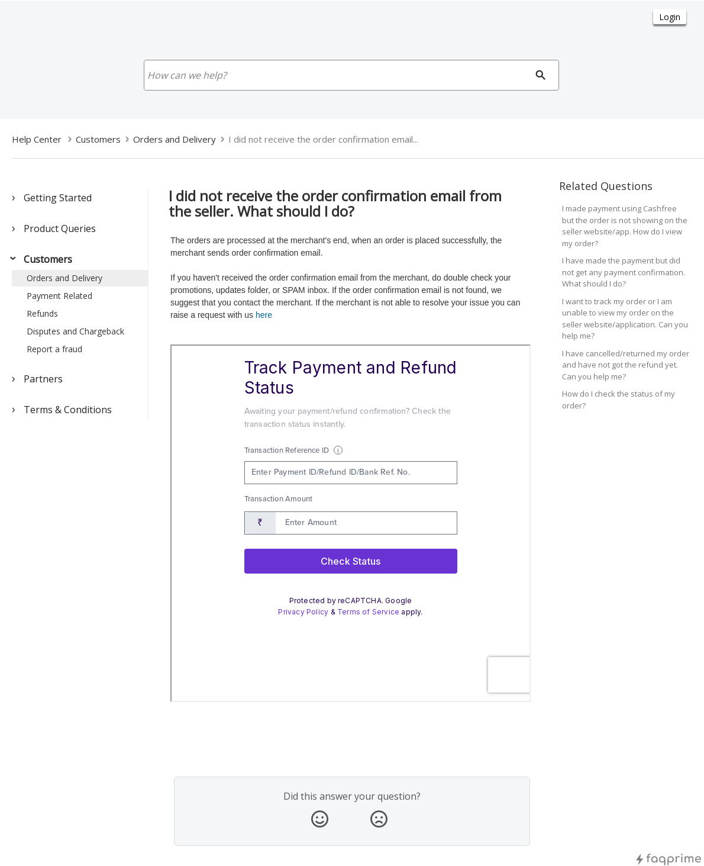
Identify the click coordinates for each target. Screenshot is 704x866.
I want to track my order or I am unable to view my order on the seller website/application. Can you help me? (625, 319)
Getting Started (58, 197)
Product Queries (60, 228)
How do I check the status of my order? (618, 399)
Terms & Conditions (68, 409)
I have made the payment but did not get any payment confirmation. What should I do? (623, 272)
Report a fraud (54, 349)
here (264, 315)
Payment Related (59, 295)
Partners (43, 378)
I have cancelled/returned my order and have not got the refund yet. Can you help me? (625, 365)
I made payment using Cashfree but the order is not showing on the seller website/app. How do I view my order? (624, 226)
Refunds (42, 313)
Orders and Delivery (64, 278)
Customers (48, 259)
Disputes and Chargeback (75, 331)
